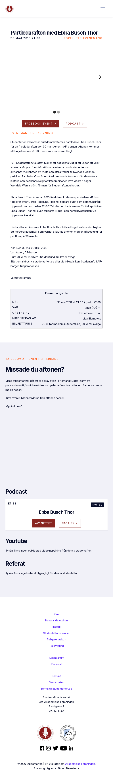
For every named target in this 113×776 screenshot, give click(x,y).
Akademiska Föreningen (80, 764)
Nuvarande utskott (56, 620)
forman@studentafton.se (56, 688)
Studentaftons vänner (56, 633)
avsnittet (43, 523)
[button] (100, 76)
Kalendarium (56, 657)
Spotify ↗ (70, 523)
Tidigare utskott (56, 639)
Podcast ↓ (75, 123)
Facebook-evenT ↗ (40, 123)
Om (56, 614)
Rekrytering (56, 645)
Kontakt (56, 676)
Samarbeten (56, 682)
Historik (56, 626)
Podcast (56, 664)
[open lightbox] (56, 76)
